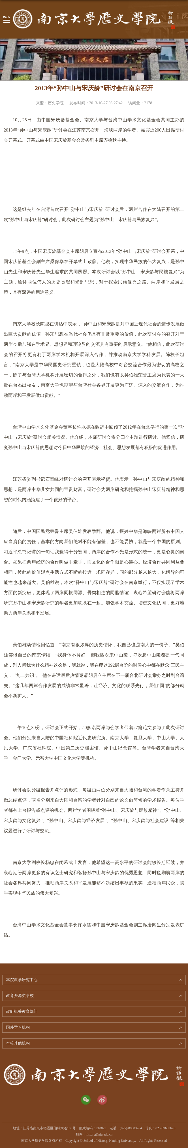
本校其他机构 (18, 1043)
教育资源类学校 (20, 996)
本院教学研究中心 (22, 980)
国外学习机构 (18, 1027)
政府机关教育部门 (22, 1011)
